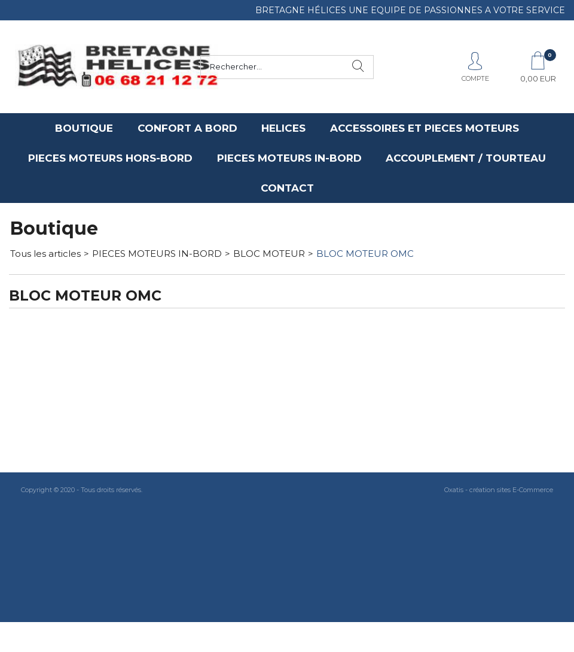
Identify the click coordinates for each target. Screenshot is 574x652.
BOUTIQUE (84, 128)
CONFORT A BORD (187, 128)
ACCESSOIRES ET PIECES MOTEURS (424, 128)
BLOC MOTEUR (269, 253)
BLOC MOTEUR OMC (365, 253)
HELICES (283, 128)
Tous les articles (45, 253)
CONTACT (287, 188)
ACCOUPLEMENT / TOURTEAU (466, 158)
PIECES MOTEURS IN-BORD (289, 158)
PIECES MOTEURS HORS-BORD (110, 158)
